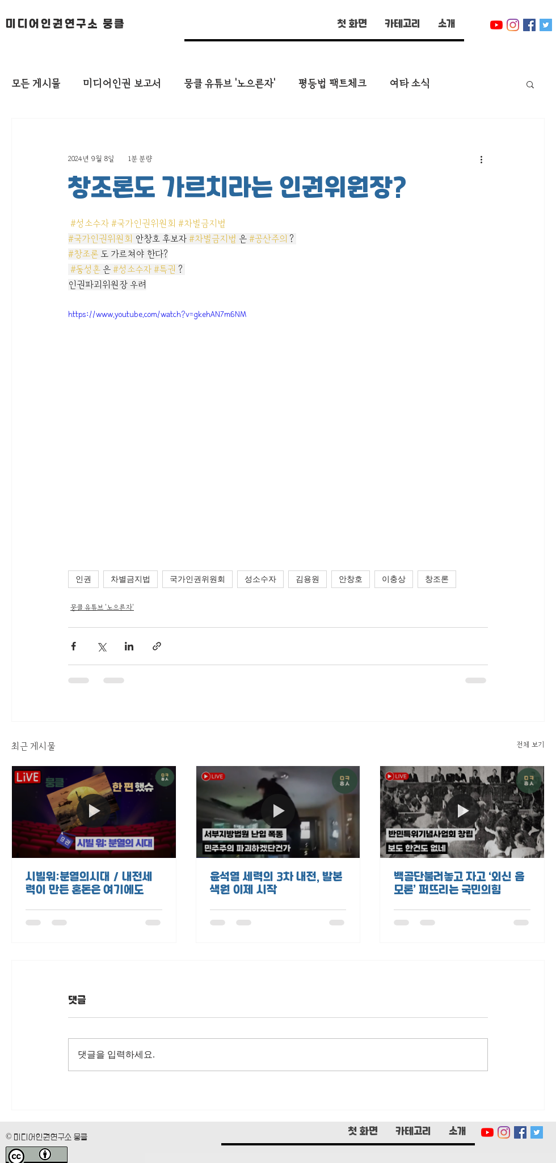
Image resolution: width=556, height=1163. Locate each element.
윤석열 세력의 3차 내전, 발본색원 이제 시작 (276, 885)
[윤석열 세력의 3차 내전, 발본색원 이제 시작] (278, 812)
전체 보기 (530, 744)
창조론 (437, 579)
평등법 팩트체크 (332, 84)
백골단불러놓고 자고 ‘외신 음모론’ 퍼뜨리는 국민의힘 (459, 885)
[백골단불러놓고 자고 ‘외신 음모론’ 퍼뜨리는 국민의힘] (462, 812)
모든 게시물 (35, 84)
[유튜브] (496, 25)
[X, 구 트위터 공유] (101, 646)
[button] (402, 25)
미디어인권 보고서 (122, 84)
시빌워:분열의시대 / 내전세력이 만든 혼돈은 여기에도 (89, 885)
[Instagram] (513, 25)
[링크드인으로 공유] (129, 646)
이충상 (394, 579)
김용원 (307, 579)
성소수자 (260, 579)
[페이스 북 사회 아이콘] (529, 25)
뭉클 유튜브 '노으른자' (229, 84)
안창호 (351, 579)
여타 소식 (409, 84)
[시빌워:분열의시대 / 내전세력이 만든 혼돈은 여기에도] (94, 812)
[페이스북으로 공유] (73, 646)
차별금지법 (130, 579)
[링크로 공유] (156, 646)
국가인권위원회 (197, 579)
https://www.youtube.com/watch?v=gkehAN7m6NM (157, 314)
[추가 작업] (481, 159)
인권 (83, 579)
